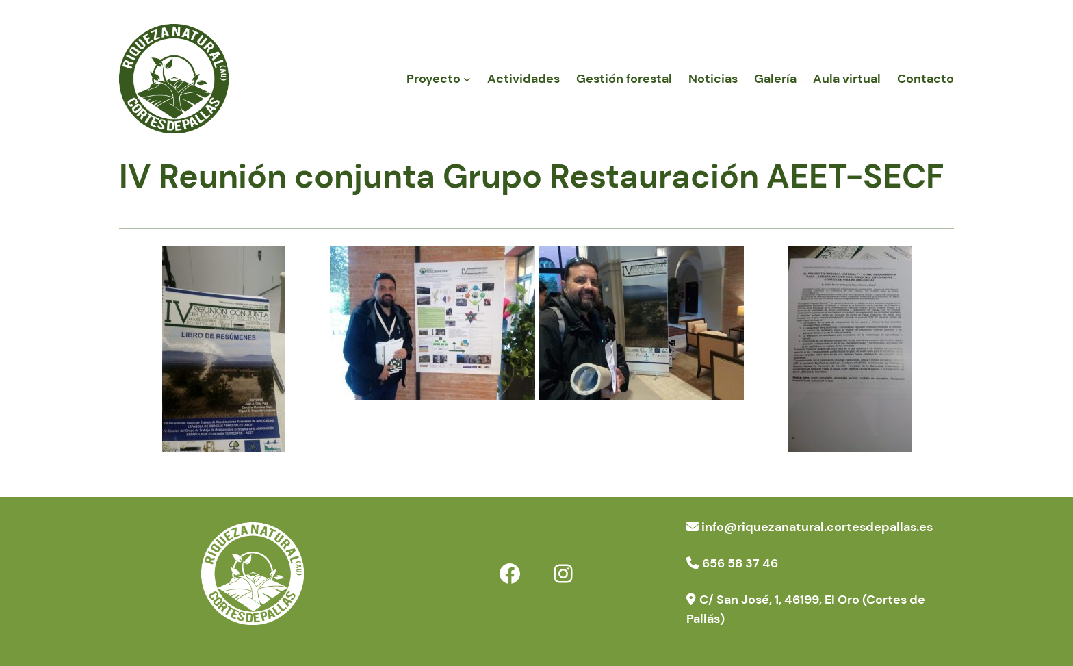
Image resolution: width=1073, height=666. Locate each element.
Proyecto (433, 79)
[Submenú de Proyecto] (467, 79)
